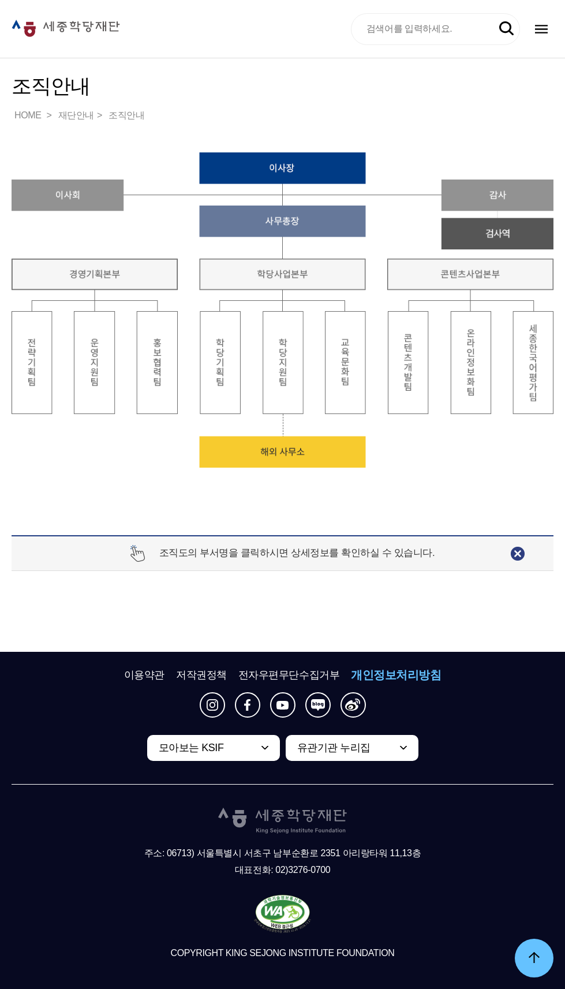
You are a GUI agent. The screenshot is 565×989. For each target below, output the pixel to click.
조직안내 (126, 115)
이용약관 (144, 675)
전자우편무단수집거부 (289, 675)
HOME (28, 115)
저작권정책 (201, 675)
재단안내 (76, 115)
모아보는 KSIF (191, 747)
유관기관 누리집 (334, 747)
